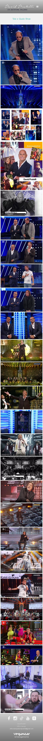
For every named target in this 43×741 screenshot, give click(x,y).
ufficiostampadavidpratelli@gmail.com (21, 729)
